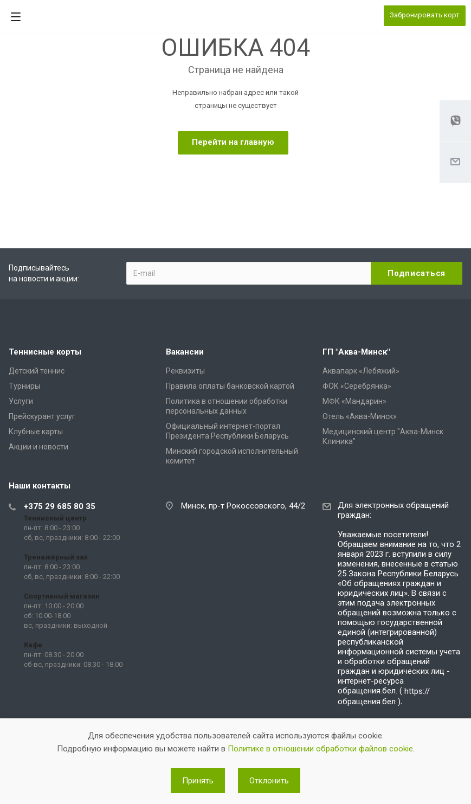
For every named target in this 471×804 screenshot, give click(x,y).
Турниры (24, 386)
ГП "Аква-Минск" (356, 352)
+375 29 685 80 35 (59, 506)
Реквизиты (185, 370)
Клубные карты (36, 431)
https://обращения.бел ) (384, 696)
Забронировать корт (425, 15)
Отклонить (269, 781)
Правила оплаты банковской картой (230, 386)
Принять (198, 781)
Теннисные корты (45, 352)
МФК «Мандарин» (354, 401)
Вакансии (185, 352)
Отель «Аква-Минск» (359, 416)
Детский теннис (36, 370)
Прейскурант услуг (42, 416)
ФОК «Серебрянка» (356, 386)
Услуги (21, 401)
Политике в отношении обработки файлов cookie (320, 749)
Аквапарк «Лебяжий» (360, 370)
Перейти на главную (233, 142)
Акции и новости (38, 446)
